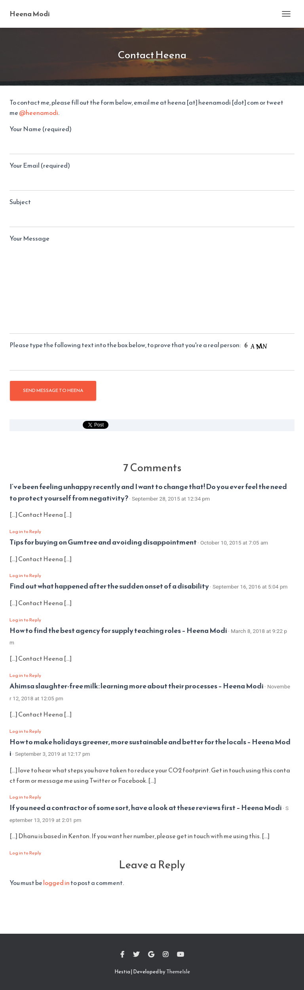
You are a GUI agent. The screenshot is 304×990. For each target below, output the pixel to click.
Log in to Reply (25, 531)
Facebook (122, 955)
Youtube (180, 955)
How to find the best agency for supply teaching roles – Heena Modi (118, 630)
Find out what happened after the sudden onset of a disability (109, 586)
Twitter (136, 955)
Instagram (165, 955)
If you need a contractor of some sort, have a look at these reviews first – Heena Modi (146, 807)
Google (151, 955)
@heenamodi (38, 112)
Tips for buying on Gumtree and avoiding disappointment (103, 542)
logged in (56, 882)
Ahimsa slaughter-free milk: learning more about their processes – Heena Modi (137, 685)
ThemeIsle (178, 971)
